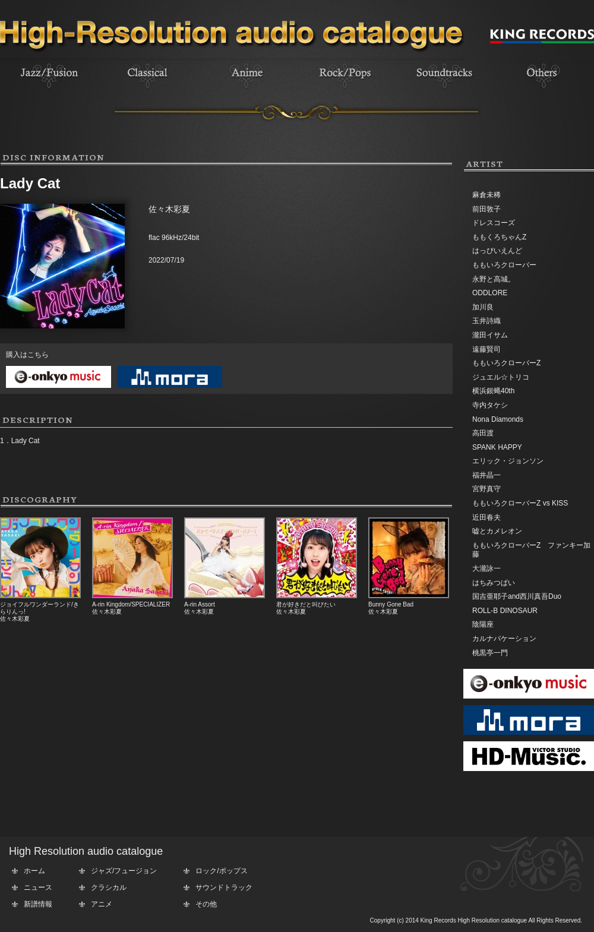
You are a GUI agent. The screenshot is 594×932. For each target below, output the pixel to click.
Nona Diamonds (497, 419)
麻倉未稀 (486, 195)
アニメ (101, 904)
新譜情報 (38, 904)
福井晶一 (486, 475)
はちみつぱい (493, 583)
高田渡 (483, 433)
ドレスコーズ (493, 223)
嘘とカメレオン (497, 531)
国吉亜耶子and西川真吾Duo (516, 596)
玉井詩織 (486, 321)
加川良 (483, 307)
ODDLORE (489, 293)
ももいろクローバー (504, 265)
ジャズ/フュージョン (124, 871)
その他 (206, 904)
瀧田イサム (490, 335)
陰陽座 (483, 624)
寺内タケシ (490, 405)
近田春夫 (486, 517)
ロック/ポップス (221, 871)
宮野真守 (486, 489)
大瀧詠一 (486, 568)
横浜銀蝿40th (493, 391)
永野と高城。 (493, 279)
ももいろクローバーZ (506, 363)
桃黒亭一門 (490, 653)
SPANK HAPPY (497, 447)
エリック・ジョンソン (508, 461)
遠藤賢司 (486, 349)
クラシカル (109, 887)
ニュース (38, 887)
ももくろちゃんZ (499, 237)
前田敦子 (486, 209)
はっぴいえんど (497, 251)
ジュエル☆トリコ (500, 377)
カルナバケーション (504, 638)
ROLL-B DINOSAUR (505, 610)
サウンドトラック (223, 887)
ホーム (34, 871)
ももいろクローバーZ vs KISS (520, 503)
